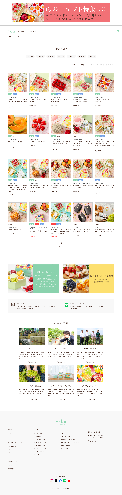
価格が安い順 (100, 65)
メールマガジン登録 (49, 306)
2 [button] (59, 246)
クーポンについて (39, 452)
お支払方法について (39, 446)
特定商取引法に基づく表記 (68, 440)
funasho (54, 488)
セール (9, 434)
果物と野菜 (11, 469)
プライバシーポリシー (67, 437)
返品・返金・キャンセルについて (70, 443)
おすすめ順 (91, 65)
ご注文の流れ (37, 437)
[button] (66, 246)
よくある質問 (64, 449)
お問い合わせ (93, 441)
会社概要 (36, 455)
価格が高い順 (109, 65)
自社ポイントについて (40, 449)
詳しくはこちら (32, 362)
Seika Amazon (11, 453)
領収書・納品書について (67, 446)
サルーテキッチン (13, 461)
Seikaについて (38, 434)
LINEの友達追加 (103, 306)
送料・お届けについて (40, 443)
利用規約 (63, 434)
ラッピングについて (39, 440)
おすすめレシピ (12, 466)
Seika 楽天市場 (12, 447)
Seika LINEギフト (12, 450)
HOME (9, 37)
